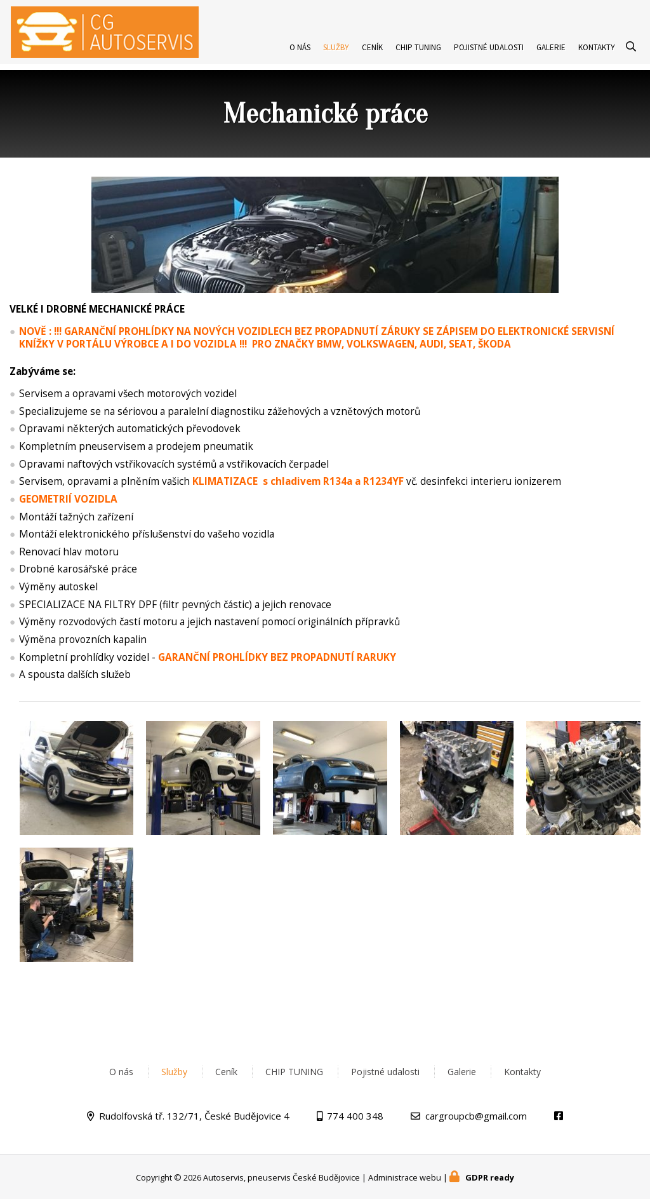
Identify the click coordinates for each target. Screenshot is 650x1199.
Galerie (551, 53)
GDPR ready (489, 1177)
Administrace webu (404, 1177)
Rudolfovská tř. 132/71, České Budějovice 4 (194, 1115)
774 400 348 (355, 1115)
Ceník (372, 53)
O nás (299, 53)
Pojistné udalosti (489, 53)
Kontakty (596, 53)
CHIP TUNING (418, 53)
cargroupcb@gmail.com (476, 1115)
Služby (336, 53)
